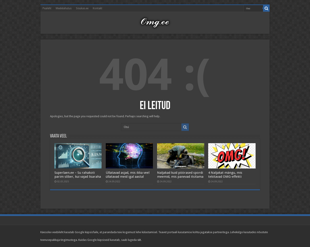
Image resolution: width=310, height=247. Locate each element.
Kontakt (97, 8)
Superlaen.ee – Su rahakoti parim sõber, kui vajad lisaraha (77, 175)
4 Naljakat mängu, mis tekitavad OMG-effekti (225, 175)
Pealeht (47, 8)
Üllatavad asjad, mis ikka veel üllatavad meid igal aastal (127, 175)
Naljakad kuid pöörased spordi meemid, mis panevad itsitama (180, 175)
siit (139, 240)
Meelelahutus (64, 8)
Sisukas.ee (82, 8)
